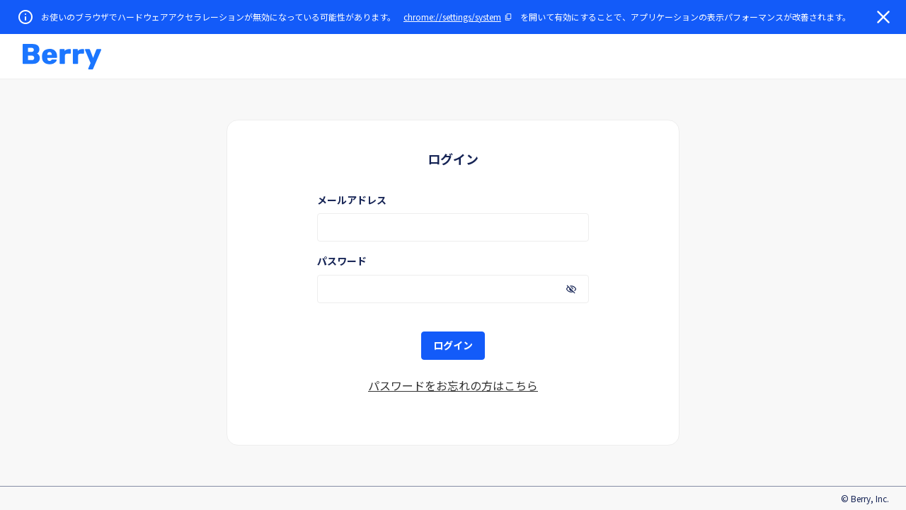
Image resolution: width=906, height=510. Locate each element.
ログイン (453, 345)
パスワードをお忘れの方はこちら (453, 385)
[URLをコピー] (458, 17)
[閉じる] (883, 17)
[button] (62, 56)
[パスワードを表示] (571, 289)
